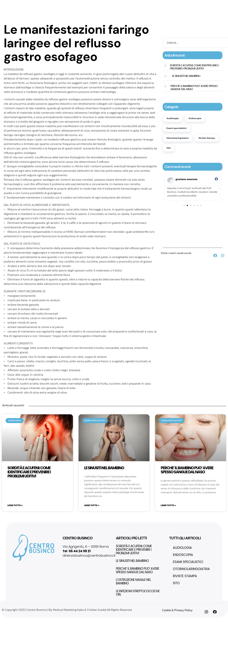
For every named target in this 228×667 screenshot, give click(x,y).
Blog (164, 14)
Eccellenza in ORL (110, 5)
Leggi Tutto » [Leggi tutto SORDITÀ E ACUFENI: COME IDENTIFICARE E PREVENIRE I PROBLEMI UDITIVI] (15, 505)
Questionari (99, 14)
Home (61, 5)
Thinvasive (133, 5)
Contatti (150, 14)
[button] (166, 187)
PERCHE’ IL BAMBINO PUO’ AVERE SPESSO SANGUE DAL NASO (194, 87)
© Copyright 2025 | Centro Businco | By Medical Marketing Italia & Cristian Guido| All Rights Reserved (67, 609)
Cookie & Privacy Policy (177, 610)
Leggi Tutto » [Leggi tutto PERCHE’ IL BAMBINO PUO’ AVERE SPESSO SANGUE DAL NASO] (168, 505)
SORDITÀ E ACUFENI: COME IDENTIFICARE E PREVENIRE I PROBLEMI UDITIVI (194, 66)
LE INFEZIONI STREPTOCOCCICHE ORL (138, 593)
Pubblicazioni (122, 14)
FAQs (138, 14)
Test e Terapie (75, 14)
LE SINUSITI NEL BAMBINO (186, 76)
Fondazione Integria (159, 5)
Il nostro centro (81, 5)
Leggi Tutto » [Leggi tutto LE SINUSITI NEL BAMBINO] (91, 505)
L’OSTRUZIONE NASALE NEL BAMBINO (133, 581)
